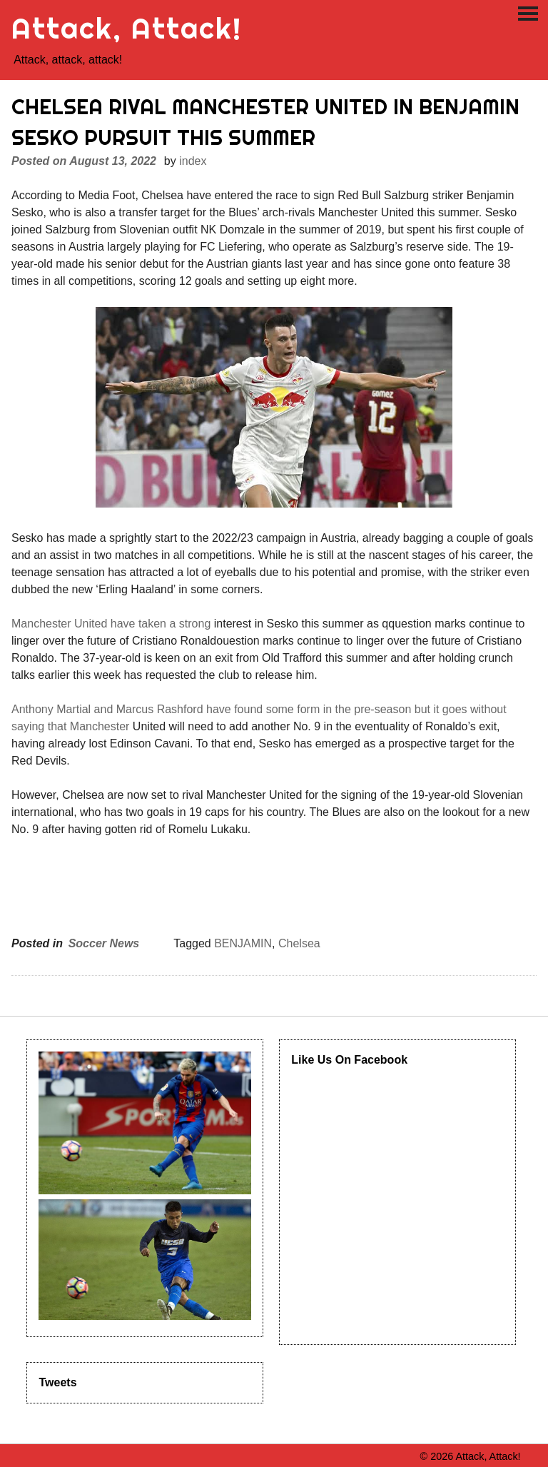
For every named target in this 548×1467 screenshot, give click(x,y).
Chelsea (299, 943)
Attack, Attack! (126, 28)
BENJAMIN (243, 943)
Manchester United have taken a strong (110, 623)
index (192, 161)
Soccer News (104, 943)
